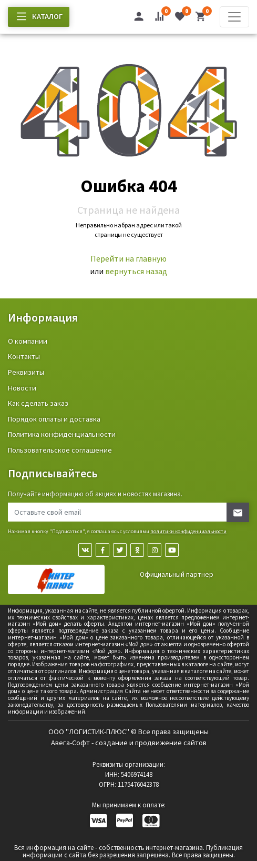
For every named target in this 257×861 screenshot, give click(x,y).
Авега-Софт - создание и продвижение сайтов (129, 742)
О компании (27, 341)
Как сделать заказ (38, 403)
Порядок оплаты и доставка (54, 419)
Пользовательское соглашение (60, 450)
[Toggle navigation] (234, 16)
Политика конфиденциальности (62, 434)
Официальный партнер (176, 574)
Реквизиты (26, 372)
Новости (22, 388)
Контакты (24, 356)
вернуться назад (136, 271)
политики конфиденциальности (188, 531)
